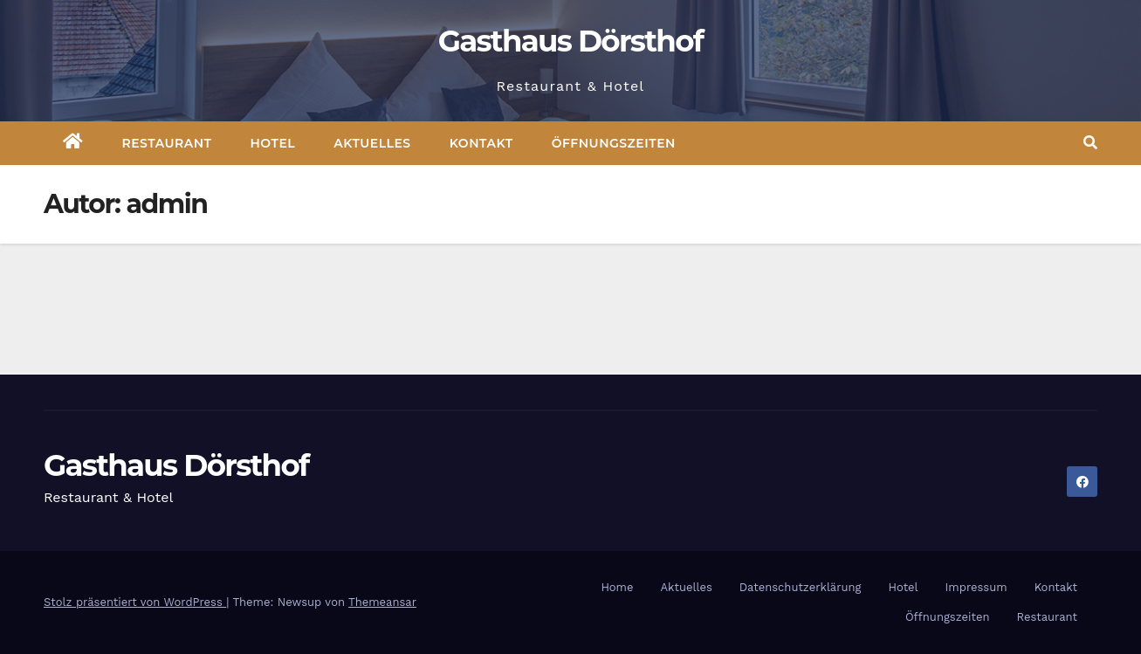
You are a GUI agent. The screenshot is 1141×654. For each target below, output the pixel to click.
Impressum (976, 587)
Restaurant (167, 143)
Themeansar (382, 602)
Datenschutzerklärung (800, 587)
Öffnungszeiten (614, 143)
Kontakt (481, 143)
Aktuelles (371, 143)
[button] (1090, 142)
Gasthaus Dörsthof (571, 41)
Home (617, 587)
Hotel (273, 143)
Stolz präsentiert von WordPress (135, 602)
